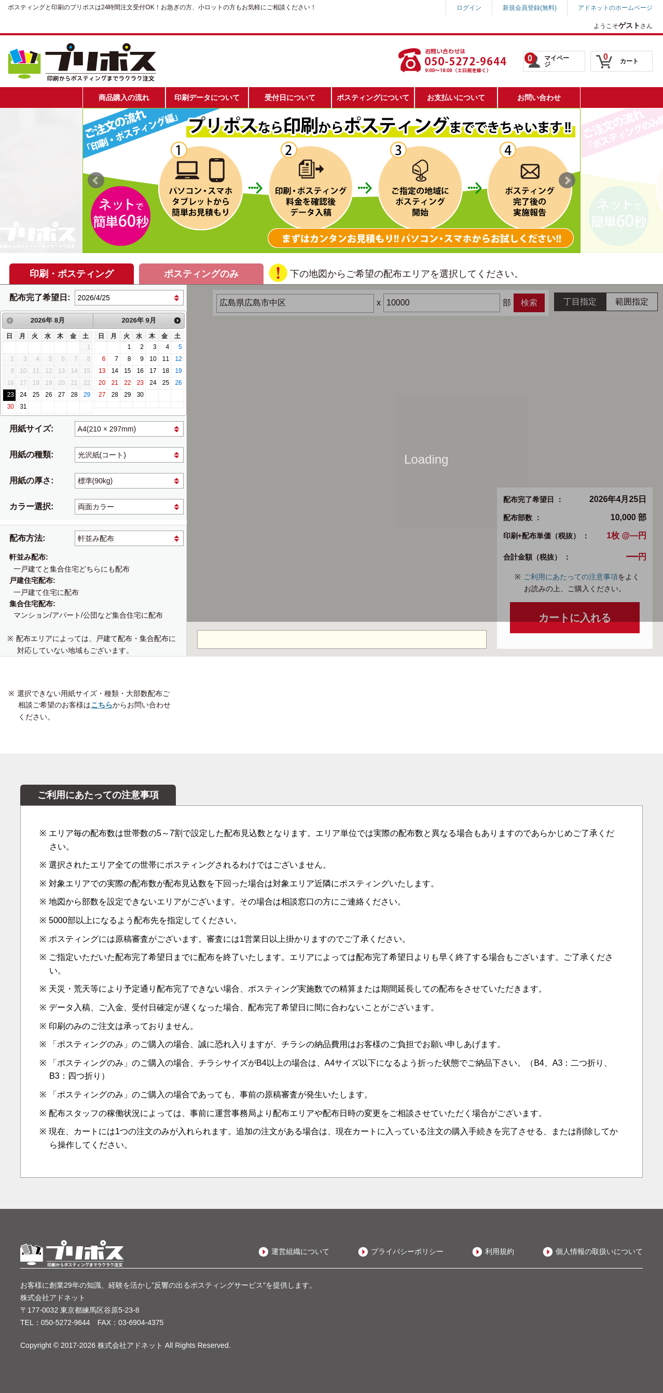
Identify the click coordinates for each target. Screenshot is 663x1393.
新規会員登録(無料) (530, 7)
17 (152, 370)
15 (127, 370)
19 (178, 370)
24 (23, 394)
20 (102, 382)
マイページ (546, 60)
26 (48, 394)
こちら (102, 705)
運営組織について (300, 1251)
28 (74, 394)
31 (23, 406)
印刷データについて (207, 97)
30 (10, 406)
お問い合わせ (539, 97)
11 (165, 359)
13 (102, 370)
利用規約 (499, 1251)
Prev (96, 180)
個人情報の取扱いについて (599, 1251)
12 (178, 359)
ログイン (469, 7)
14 (115, 370)
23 (10, 394)
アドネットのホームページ (615, 7)
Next (567, 180)
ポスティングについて (373, 97)
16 (140, 370)
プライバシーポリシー (407, 1251)
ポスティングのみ (201, 274)
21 (115, 382)
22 (127, 382)
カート (621, 58)
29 (87, 394)
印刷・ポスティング (72, 274)
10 (152, 359)
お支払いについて (456, 97)
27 (61, 394)
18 (165, 370)
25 (36, 394)
